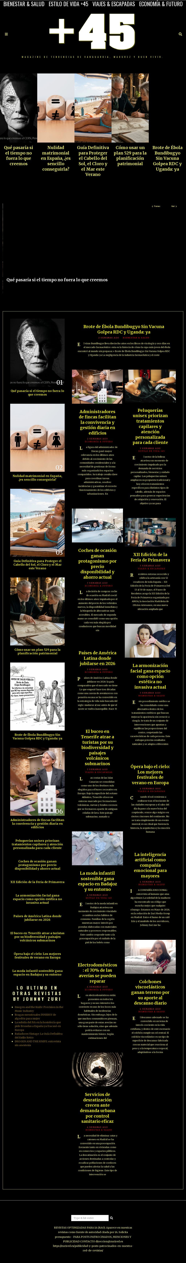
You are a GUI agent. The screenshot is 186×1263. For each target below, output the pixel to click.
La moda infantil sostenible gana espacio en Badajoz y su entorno (97, 881)
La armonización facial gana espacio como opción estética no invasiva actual (150, 676)
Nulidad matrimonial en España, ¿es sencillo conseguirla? (56, 158)
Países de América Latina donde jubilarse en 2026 (97, 658)
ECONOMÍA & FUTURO (161, 3)
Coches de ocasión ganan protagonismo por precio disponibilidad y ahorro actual (97, 564)
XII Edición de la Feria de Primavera (150, 557)
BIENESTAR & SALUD (24, 3)
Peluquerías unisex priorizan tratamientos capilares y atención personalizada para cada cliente (150, 426)
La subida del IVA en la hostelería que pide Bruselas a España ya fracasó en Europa (38, 1026)
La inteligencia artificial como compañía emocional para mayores (150, 865)
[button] (112, 1218)
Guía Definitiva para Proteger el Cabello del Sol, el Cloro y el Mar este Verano (93, 161)
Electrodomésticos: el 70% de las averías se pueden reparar (97, 973)
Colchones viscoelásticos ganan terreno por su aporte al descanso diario (150, 992)
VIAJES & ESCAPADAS (113, 3)
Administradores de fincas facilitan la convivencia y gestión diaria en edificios (97, 422)
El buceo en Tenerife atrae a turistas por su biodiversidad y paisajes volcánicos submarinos (97, 747)
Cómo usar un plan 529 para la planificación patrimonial (130, 155)
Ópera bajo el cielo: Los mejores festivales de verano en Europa (150, 774)
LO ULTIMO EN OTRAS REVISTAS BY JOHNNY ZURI (37, 993)
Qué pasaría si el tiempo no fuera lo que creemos (18, 155)
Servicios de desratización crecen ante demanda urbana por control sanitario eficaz (97, 1108)
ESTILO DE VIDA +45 (68, 3)
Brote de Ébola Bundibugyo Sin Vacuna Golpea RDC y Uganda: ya (167, 158)
